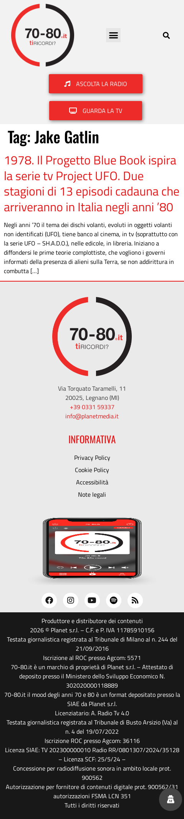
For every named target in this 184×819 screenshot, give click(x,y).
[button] (113, 35)
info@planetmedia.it (92, 416)
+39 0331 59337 (92, 406)
